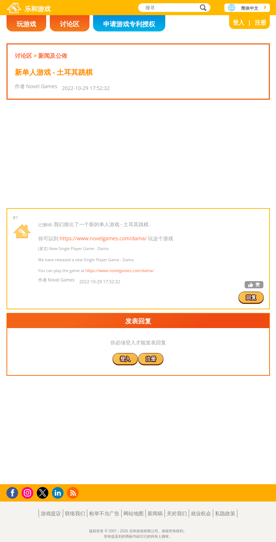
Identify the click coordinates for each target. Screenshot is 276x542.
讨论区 (69, 24)
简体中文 (249, 8)
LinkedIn (58, 493)
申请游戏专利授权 (129, 24)
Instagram (28, 492)
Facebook (14, 492)
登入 (238, 22)
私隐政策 (225, 513)
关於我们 (177, 513)
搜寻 (202, 8)
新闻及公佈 (52, 56)
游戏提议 (51, 513)
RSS (74, 493)
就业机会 (201, 513)
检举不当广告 (104, 513)
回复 (251, 297)
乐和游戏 (38, 8)
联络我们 (75, 513)
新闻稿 (155, 513)
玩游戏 (26, 24)
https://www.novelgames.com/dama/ (103, 238)
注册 (260, 22)
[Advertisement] (137, 154)
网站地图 (133, 513)
